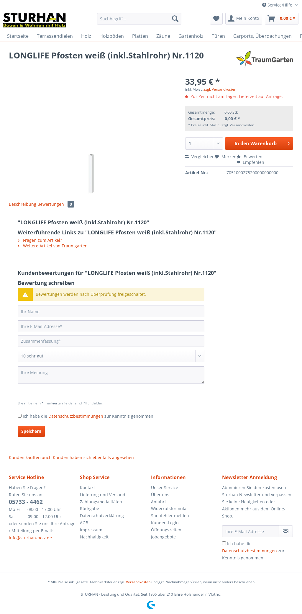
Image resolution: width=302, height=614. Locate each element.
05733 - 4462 (26, 502)
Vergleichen (200, 156)
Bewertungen (55, 204)
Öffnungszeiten (166, 530)
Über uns (160, 494)
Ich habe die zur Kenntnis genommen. (89, 416)
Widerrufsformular (169, 508)
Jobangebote (163, 537)
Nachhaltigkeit (94, 537)
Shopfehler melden (170, 515)
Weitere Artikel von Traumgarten (53, 246)
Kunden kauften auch (30, 457)
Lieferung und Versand (102, 494)
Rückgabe (89, 508)
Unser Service (164, 487)
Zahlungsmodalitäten (101, 501)
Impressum (91, 530)
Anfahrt (158, 501)
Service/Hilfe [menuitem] (277, 5)
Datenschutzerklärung (102, 515)
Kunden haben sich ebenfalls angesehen (93, 457)
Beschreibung (22, 204)
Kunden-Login (165, 522)
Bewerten (249, 156)
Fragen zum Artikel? (40, 240)
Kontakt (87, 487)
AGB (84, 522)
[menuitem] (139, 21)
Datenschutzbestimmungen (75, 416)
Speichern (31, 431)
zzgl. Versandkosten (219, 89)
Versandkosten (138, 581)
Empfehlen (250, 162)
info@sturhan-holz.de (30, 537)
